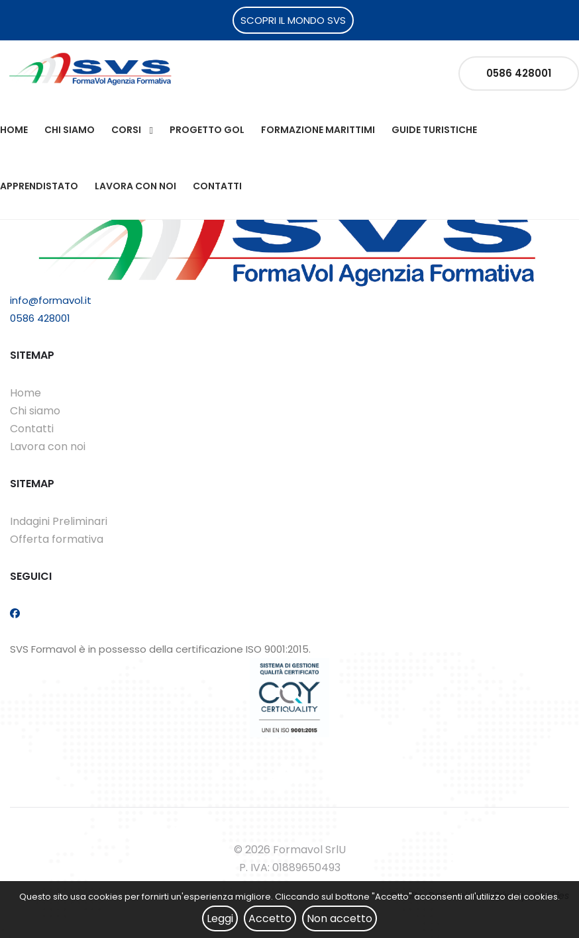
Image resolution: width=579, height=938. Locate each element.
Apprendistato (39, 186)
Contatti (217, 186)
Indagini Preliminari (58, 521)
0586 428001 (518, 73)
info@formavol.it (50, 300)
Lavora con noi (135, 186)
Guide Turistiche (434, 129)
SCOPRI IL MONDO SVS (293, 20)
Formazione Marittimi (318, 129)
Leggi (220, 918)
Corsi (126, 129)
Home (14, 129)
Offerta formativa (56, 539)
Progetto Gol (207, 129)
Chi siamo (69, 129)
